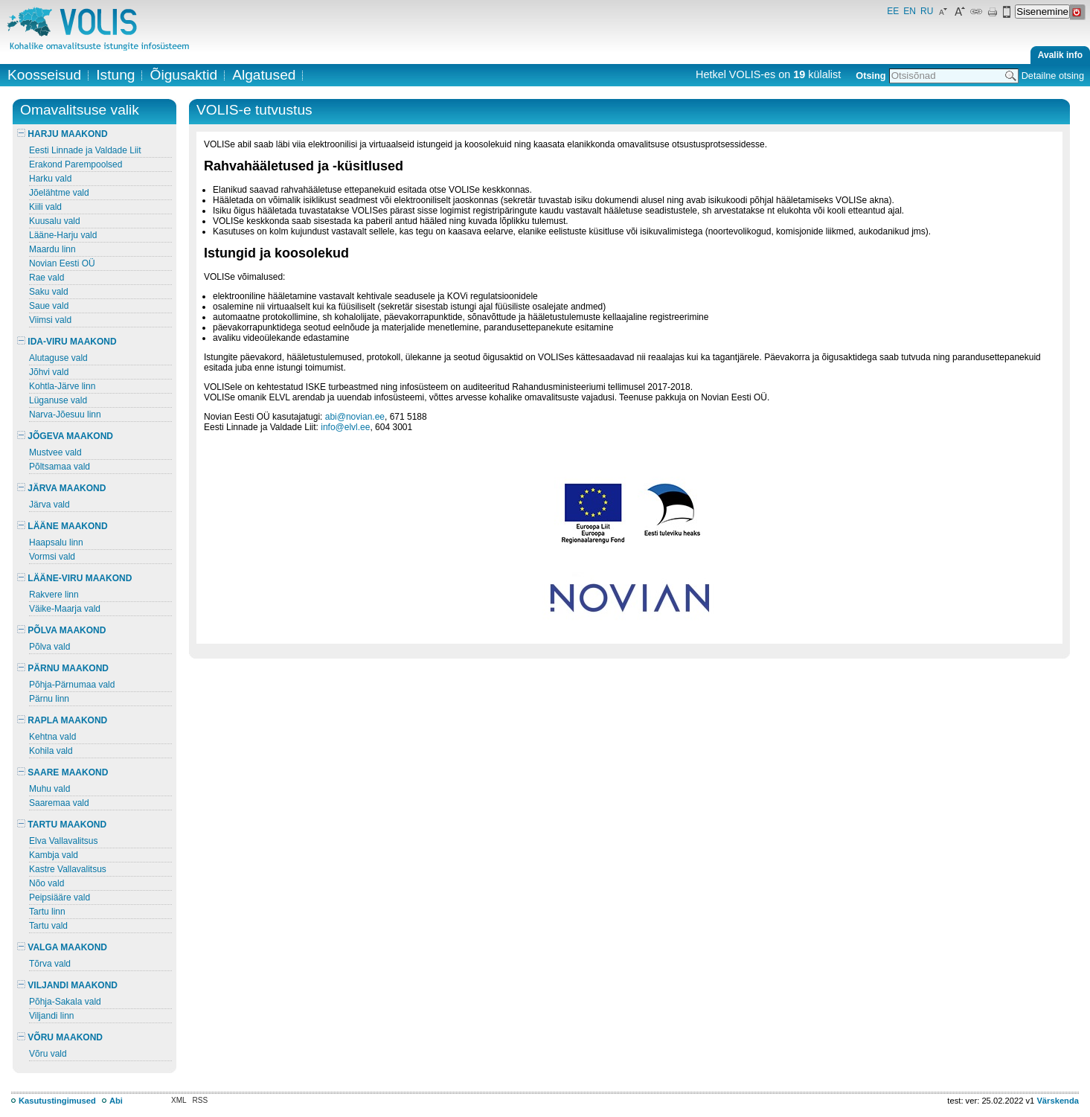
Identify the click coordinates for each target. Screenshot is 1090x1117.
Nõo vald (46, 883)
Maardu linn (52, 249)
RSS (200, 1100)
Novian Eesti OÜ (62, 263)
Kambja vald (53, 855)
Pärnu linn (49, 699)
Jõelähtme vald (59, 193)
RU (926, 11)
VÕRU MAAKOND (60, 1037)
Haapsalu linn (56, 542)
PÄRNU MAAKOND (63, 668)
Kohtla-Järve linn (62, 386)
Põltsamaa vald (59, 466)
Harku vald (50, 178)
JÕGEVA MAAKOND (65, 436)
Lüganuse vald (58, 400)
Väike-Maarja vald (64, 609)
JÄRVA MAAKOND (61, 488)
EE (893, 11)
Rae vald (46, 277)
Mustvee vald (55, 452)
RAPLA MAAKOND (62, 720)
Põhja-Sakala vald (65, 1001)
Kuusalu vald (54, 221)
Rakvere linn (54, 594)
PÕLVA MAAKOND (61, 630)
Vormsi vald (52, 556)
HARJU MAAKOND (62, 134)
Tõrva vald (50, 963)
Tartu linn (47, 911)
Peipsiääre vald (59, 897)
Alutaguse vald (58, 358)
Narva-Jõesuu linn (65, 414)
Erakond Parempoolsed (75, 164)
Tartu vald (48, 926)
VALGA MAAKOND (62, 947)
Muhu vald (49, 789)
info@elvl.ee (345, 427)
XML (179, 1100)
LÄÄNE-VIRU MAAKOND (74, 578)
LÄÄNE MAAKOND (62, 526)
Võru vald (48, 1054)
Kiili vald (45, 207)
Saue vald (48, 306)
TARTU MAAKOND (61, 824)
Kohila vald (51, 751)
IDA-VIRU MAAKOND (67, 341)
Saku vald (48, 292)
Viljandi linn (51, 1016)
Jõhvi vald (48, 372)
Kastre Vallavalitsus (67, 869)
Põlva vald (49, 646)
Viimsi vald (50, 320)
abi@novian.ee (355, 417)
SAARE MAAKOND (62, 772)
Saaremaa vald (59, 803)
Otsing (870, 75)
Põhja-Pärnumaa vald (72, 684)
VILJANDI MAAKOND (67, 985)
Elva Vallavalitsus (63, 841)
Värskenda (1057, 1100)
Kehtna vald (52, 737)
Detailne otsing (1053, 75)
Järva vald (49, 504)
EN (909, 11)
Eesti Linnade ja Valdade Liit (85, 150)
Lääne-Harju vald (63, 235)
